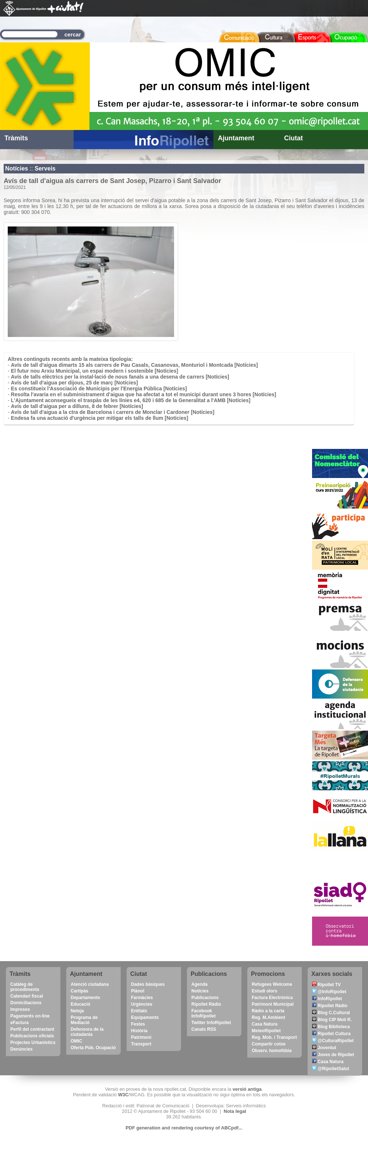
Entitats (139, 1010)
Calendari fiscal (26, 996)
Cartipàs (79, 991)
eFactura (19, 1022)
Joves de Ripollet (333, 1054)
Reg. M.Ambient (268, 1017)
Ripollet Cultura (331, 1033)
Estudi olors (264, 991)
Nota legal (235, 1111)
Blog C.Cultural (331, 1012)
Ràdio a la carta (268, 1010)
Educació (80, 1004)
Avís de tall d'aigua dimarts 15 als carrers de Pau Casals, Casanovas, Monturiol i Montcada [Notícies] (134, 365)
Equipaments (145, 1017)
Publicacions (205, 997)
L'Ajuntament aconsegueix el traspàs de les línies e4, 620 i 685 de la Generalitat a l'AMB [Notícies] (131, 400)
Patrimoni (141, 1037)
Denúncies (21, 1049)
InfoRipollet (327, 998)
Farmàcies (142, 997)
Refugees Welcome (272, 984)
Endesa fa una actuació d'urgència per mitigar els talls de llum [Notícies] (99, 418)
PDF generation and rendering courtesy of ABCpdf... (183, 1128)
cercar (72, 34)
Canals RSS (203, 1029)
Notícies (16, 168)
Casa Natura (264, 1024)
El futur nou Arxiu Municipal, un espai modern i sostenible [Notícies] (94, 371)
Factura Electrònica (272, 997)
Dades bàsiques (147, 984)
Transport (141, 1044)
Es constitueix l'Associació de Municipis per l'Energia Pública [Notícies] (99, 388)
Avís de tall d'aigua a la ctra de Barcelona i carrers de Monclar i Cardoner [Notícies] (113, 412)
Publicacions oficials (32, 1035)
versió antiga (247, 1089)
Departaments (85, 997)
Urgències (141, 1004)
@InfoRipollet (329, 991)
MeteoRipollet (266, 1030)
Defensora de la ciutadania (87, 1032)
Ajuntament (236, 138)
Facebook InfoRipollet (203, 1013)
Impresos (20, 1009)
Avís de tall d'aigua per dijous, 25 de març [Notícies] (74, 383)
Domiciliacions (26, 1002)
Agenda (199, 984)
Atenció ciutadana (90, 984)
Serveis (45, 168)
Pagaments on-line (30, 1016)
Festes (138, 1024)
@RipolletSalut (330, 1068)
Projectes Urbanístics (33, 1042)
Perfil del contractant (32, 1029)
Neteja (77, 1010)
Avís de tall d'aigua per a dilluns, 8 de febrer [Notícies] (77, 406)
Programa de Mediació (84, 1020)
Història (139, 1030)
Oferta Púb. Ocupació (93, 1047)
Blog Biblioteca (331, 1026)
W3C (123, 1094)
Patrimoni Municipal (273, 1004)
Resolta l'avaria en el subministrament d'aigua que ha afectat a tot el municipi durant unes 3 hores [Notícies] (143, 394)
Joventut (324, 1047)
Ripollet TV (326, 984)
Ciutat (293, 138)
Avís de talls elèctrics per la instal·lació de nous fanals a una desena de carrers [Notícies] (120, 377)
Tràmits (16, 138)
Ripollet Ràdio (206, 1004)
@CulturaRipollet (333, 1040)
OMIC (76, 1041)
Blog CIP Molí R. (332, 1019)
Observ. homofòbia (271, 1050)
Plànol (137, 991)
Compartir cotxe (269, 1044)
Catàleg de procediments (24, 987)
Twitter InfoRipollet (211, 1022)
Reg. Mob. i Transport (274, 1037)
